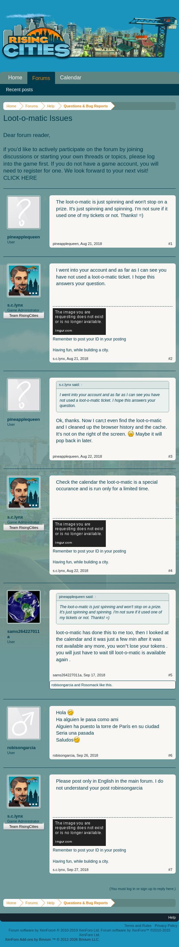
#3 (170, 456)
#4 (170, 571)
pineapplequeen (23, 236)
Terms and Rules (138, 926)
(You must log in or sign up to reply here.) (142, 889)
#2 (170, 359)
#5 (170, 675)
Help (172, 917)
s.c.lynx (15, 305)
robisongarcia (62, 685)
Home (15, 77)
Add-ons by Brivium (52, 939)
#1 (170, 244)
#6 (170, 755)
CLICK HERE (20, 178)
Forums (41, 78)
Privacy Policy (166, 926)
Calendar (70, 77)
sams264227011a (23, 634)
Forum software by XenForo (54, 930)
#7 (170, 870)
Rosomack (90, 685)
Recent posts (19, 89)
